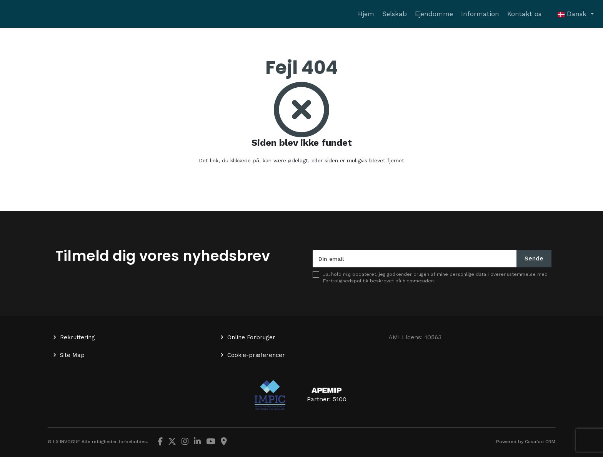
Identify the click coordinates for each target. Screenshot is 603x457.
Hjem (366, 14)
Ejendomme (434, 14)
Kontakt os (524, 14)
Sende (534, 258)
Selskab (394, 14)
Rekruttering (77, 337)
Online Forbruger (251, 337)
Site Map (72, 355)
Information (480, 14)
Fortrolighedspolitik (345, 281)
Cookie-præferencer (256, 355)
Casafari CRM (540, 441)
